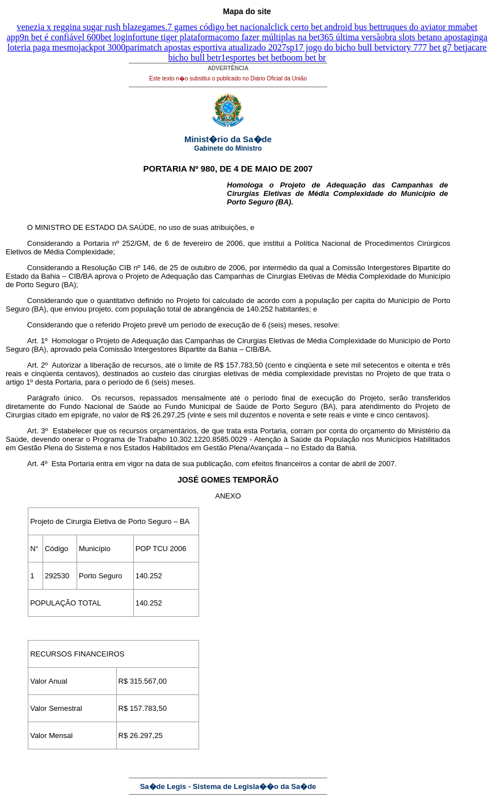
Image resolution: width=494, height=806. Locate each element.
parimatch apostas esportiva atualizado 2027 (205, 47)
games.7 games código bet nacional (206, 27)
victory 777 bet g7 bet (425, 47)
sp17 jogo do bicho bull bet (336, 47)
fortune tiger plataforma (175, 37)
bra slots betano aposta (426, 37)
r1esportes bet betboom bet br (272, 57)
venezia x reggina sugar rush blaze (79, 27)
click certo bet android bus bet (325, 27)
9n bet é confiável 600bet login (76, 37)
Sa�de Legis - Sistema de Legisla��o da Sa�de (228, 786)
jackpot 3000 (101, 47)
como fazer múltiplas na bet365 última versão (302, 37)
